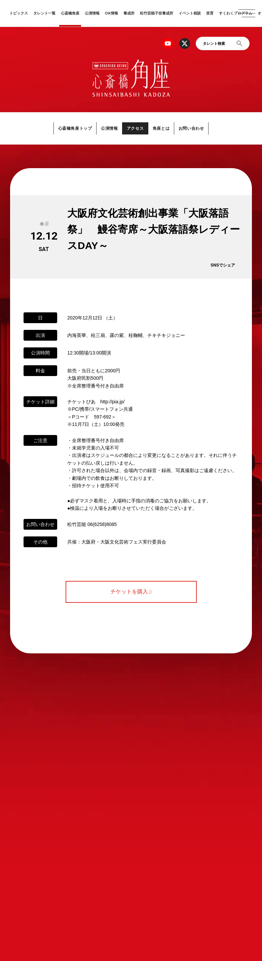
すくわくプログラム (235, 13)
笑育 (210, 13)
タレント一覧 (44, 13)
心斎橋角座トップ (70, 128)
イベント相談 (190, 13)
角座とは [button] (163, 128)
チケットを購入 (130, 592)
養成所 (129, 13)
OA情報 (111, 13)
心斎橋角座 (70, 13)
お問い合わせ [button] (195, 128)
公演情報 (92, 13)
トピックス (18, 13)
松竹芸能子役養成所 (156, 13)
